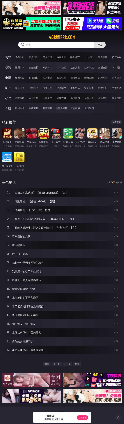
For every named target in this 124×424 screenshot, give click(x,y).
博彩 (8, 57)
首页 (47, 364)
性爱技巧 (116, 98)
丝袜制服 (89, 67)
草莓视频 (47, 108)
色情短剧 (89, 108)
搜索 (99, 44)
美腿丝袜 (75, 87)
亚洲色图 (33, 87)
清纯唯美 (89, 87)
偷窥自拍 (19, 87)
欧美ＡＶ (47, 67)
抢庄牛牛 (116, 57)
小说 (8, 98)
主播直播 (103, 67)
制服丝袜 (75, 77)
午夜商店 (33, 108)
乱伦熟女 (103, 77)
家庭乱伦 (33, 98)
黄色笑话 (103, 98)
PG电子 (20, 57)
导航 (8, 108)
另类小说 (89, 98)
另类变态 (116, 77)
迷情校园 (75, 98)
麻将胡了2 (75, 57)
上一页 (57, 364)
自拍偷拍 (33, 67)
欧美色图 (47, 87)
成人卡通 (47, 77)
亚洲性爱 (19, 77)
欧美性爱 (61, 77)
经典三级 (89, 77)
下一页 (67, 364)
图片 (8, 88)
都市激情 (19, 98)
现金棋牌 (103, 57)
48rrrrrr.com (62, 37)
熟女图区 (103, 87)
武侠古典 (61, 98)
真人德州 (33, 57)
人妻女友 (47, 98)
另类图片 (116, 87)
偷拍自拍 (33, 77)
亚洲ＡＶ (19, 67)
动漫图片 (61, 87)
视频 (8, 67)
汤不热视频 (61, 108)
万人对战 (47, 57)
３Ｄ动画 (61, 67)
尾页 (77, 364)
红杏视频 (75, 108)
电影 (8, 78)
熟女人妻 (75, 67)
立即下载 (82, 417)
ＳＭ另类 (116, 67)
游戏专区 (61, 57)
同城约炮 (19, 108)
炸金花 (89, 57)
